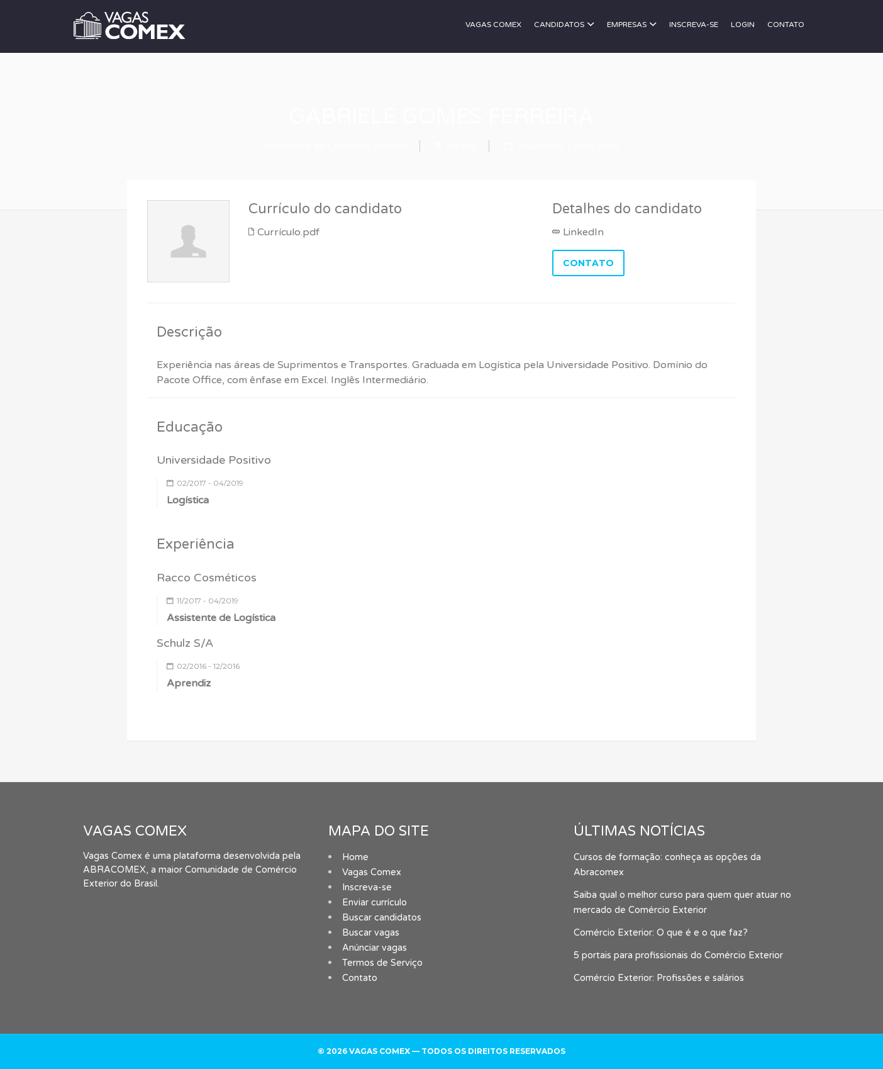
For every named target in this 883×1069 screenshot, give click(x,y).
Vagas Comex (493, 24)
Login (743, 24)
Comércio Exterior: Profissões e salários (659, 978)
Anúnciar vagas (374, 948)
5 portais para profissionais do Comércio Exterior (678, 955)
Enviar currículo (374, 902)
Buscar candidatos (381, 917)
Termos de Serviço (382, 963)
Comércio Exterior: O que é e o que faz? (661, 932)
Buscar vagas (370, 932)
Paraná (461, 146)
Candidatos (559, 24)
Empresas (627, 24)
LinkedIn (583, 232)
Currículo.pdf (288, 232)
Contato (785, 24)
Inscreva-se (693, 24)
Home (355, 857)
